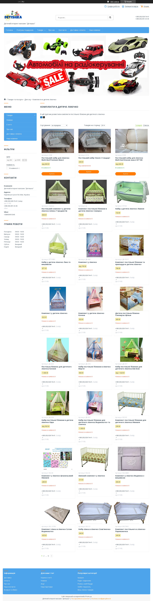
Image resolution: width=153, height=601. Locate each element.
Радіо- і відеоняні (84, 581)
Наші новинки (94, 30)
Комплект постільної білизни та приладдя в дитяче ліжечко (130, 263)
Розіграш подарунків (25, 30)
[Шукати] (110, 17)
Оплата (7, 581)
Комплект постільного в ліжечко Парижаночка (130, 530)
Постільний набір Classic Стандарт (94, 158)
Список (146, 125)
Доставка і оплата (77, 30)
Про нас (51, 30)
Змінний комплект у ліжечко (91, 476)
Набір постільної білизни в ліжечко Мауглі (94, 368)
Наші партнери (47, 587)
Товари (40, 30)
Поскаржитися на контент (80, 599)
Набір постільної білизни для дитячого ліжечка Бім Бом (128, 368)
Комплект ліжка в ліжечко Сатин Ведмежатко (57, 530)
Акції (42, 584)
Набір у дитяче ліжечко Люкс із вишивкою (56, 263)
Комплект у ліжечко (87, 262)
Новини (9, 120)
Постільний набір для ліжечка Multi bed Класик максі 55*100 (129, 159)
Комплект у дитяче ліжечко (54, 313)
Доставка (7, 578)
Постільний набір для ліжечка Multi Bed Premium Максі (55, 159)
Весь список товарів (85, 590)
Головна (9, 30)
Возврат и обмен (10, 590)
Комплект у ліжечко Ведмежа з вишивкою (129, 477)
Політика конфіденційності (101, 599)
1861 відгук (114, 1)
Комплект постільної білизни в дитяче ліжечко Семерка (92, 210)
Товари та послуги (15, 99)
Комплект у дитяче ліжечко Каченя (91, 314)
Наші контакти (9, 587)
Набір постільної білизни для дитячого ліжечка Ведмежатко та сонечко (94, 422)
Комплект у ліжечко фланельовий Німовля (57, 477)
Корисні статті (46, 578)
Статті (9, 124)
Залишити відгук (131, 6)
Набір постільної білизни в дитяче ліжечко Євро (57, 421)
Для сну (28, 99)
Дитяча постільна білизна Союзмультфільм (127, 314)
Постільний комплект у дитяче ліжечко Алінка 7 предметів (56, 210)
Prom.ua (88, 596)
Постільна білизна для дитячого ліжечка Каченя (57, 368)
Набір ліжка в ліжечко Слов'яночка (94, 529)
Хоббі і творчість (84, 587)
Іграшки (81, 578)
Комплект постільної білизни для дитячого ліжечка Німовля (130, 421)
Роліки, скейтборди (85, 584)
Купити (51, 174)
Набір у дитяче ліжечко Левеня (129, 209)
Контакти (62, 30)
